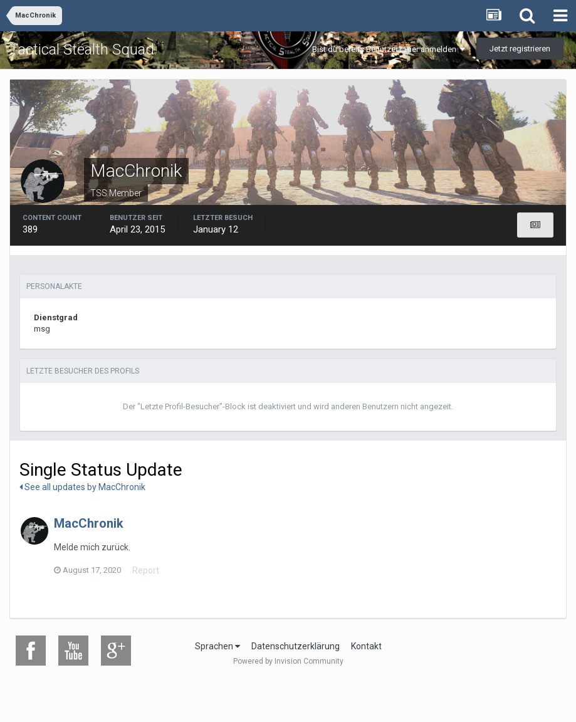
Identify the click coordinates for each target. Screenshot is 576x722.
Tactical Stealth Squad (81, 49)
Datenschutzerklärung (295, 646)
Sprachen (217, 646)
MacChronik (88, 523)
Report (145, 570)
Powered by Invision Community (288, 661)
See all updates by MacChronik (82, 487)
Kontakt (366, 646)
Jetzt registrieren (520, 48)
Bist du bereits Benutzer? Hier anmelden (388, 49)
